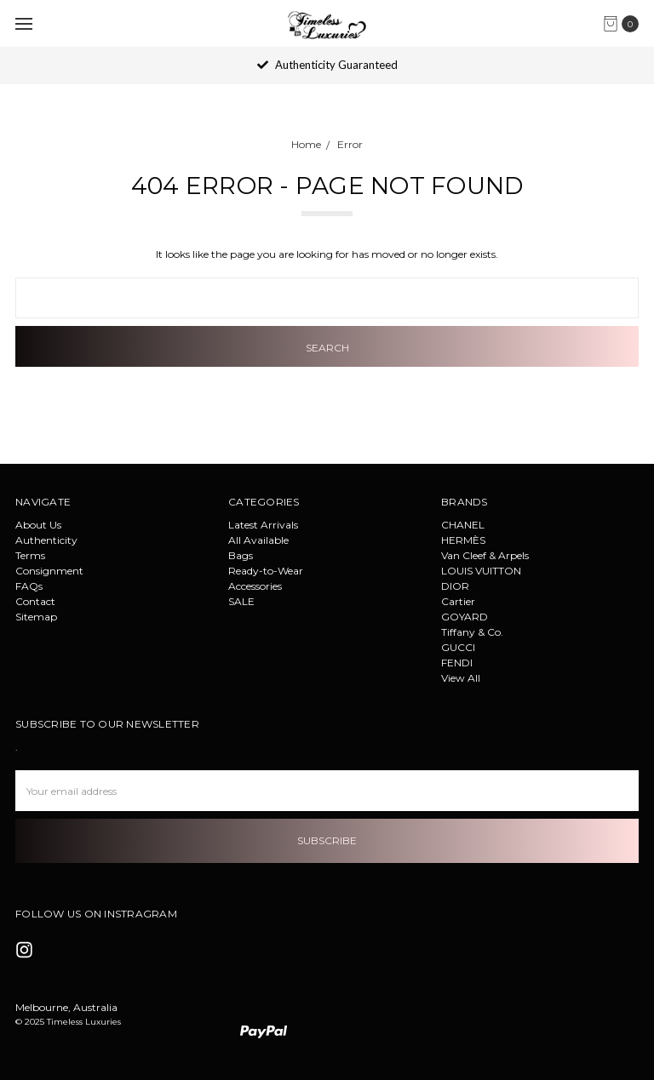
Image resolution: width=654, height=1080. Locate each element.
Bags (240, 555)
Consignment (49, 570)
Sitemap (36, 616)
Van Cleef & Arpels (485, 555)
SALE (241, 601)
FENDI (457, 662)
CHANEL (463, 524)
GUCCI (458, 647)
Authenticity (46, 540)
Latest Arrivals (263, 524)
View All (460, 677)
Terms (30, 555)
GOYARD (464, 616)
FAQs (29, 586)
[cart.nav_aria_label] (625, 24)
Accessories (255, 586)
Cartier (458, 601)
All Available (258, 540)
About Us (38, 524)
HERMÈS (463, 540)
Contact (35, 601)
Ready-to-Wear (265, 570)
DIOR (455, 586)
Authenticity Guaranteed (327, 64)
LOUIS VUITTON (481, 570)
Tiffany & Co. (472, 632)
